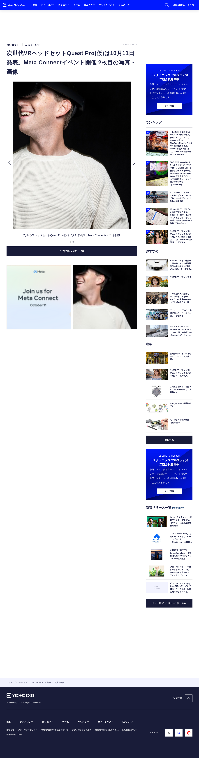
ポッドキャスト (107, 5)
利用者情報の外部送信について (54, 730)
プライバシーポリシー (27, 730)
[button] (9, 163)
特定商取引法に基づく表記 (106, 730)
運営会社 (10, 730)
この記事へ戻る (71, 251)
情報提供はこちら (14, 734)
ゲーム (76, 5)
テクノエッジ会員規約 (81, 730)
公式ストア (124, 5)
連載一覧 (169, 440)
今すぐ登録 (169, 106)
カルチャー (89, 5)
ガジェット (64, 5)
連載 (35, 5)
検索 (167, 5)
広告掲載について (130, 730)
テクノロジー (47, 5)
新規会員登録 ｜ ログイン (184, 5)
